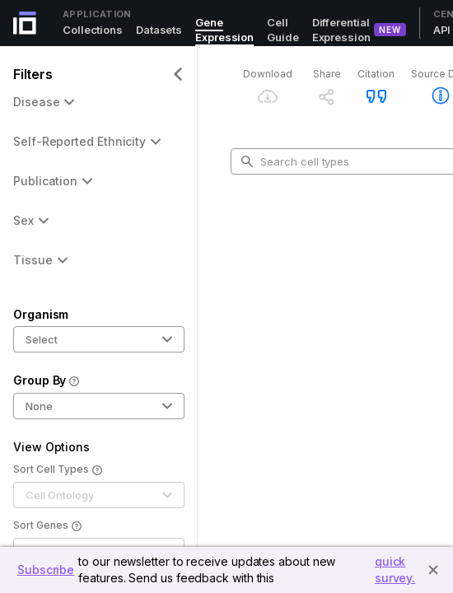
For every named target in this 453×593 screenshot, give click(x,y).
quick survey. (395, 569)
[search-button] (247, 161)
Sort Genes (47, 526)
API (442, 29)
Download (267, 74)
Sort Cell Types (57, 470)
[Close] (433, 570)
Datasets (159, 29)
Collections (93, 29)
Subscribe (45, 570)
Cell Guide (283, 30)
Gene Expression (224, 30)
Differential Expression (341, 30)
